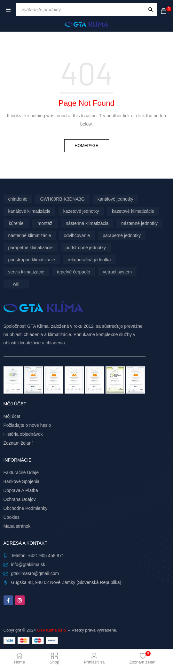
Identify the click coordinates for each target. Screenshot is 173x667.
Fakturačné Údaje (21, 472)
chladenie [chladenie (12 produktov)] (18, 199)
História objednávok (23, 434)
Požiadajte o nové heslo (27, 425)
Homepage (86, 145)
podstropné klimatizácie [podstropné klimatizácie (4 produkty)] (31, 259)
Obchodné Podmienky (26, 508)
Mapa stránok (17, 526)
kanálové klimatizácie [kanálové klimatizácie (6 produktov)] (29, 211)
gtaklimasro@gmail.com (35, 573)
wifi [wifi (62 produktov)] (16, 284)
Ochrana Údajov (20, 499)
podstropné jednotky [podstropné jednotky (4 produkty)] (86, 247)
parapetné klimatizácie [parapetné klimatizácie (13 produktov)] (30, 247)
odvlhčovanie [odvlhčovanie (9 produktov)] (77, 235)
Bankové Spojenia (22, 481)
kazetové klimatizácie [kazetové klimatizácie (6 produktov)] (133, 211)
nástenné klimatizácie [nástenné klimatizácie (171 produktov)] (29, 235)
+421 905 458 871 (46, 555)
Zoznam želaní (18, 443)
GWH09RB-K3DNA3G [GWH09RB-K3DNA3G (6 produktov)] (62, 199)
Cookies (12, 517)
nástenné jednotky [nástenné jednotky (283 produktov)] (139, 223)
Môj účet (12, 416)
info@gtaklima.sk (28, 564)
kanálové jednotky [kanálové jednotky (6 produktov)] (115, 199)
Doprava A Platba (21, 490)
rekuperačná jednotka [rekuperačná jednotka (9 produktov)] (89, 259)
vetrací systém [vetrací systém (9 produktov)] (117, 271)
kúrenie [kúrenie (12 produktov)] (16, 223)
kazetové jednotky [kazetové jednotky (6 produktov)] (81, 211)
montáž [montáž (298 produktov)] (45, 223)
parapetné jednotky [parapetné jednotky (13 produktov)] (122, 235)
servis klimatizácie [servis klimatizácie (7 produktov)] (26, 271)
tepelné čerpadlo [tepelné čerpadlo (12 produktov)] (73, 271)
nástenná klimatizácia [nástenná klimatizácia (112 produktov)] (87, 223)
